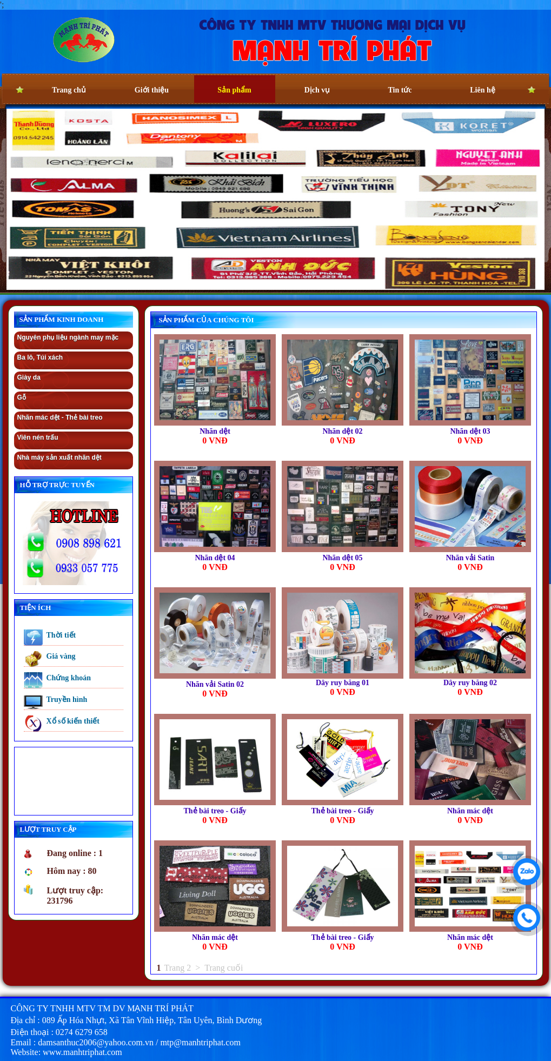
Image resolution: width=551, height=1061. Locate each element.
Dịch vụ (317, 90)
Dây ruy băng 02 (470, 683)
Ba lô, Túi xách (40, 357)
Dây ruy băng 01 (342, 683)
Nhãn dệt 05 (342, 558)
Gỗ (21, 397)
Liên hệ (482, 90)
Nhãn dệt (215, 431)
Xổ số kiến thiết (73, 721)
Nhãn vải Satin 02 (215, 684)
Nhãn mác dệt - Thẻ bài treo (60, 417)
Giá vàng (61, 656)
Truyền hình (67, 699)
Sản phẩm (234, 90)
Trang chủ (69, 90)
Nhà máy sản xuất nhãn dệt (59, 457)
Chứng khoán (69, 678)
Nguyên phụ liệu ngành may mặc (68, 337)
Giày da (29, 377)
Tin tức (399, 90)
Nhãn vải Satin (470, 558)
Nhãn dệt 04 (215, 558)
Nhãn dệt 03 (470, 431)
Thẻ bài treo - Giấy (214, 811)
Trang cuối (223, 967)
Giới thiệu (152, 90)
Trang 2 (177, 967)
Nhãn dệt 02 (342, 431)
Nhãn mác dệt (470, 811)
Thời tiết (61, 635)
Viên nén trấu (37, 437)
